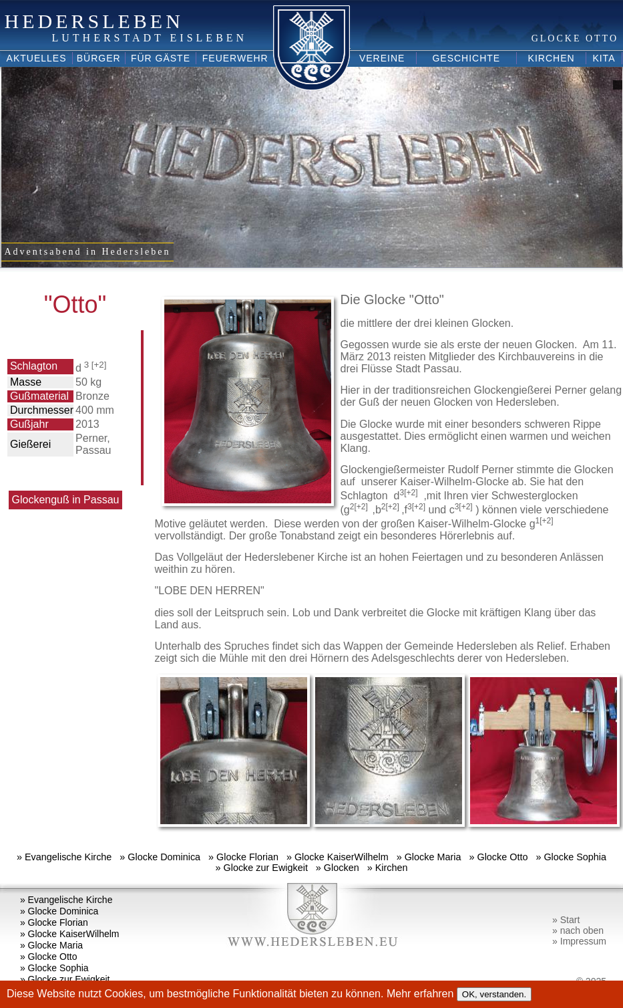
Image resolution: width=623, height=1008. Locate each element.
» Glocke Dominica (160, 857)
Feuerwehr (235, 58)
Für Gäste (160, 58)
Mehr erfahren (422, 993)
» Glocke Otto (498, 857)
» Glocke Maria (429, 857)
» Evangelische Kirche (64, 857)
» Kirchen (388, 867)
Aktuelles (37, 58)
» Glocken (337, 867)
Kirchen (551, 58)
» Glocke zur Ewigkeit (261, 867)
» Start (566, 919)
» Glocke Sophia (571, 857)
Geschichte (466, 58)
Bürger (99, 58)
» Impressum (579, 941)
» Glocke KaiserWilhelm (337, 857)
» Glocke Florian (243, 857)
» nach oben (578, 930)
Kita (603, 58)
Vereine (382, 58)
